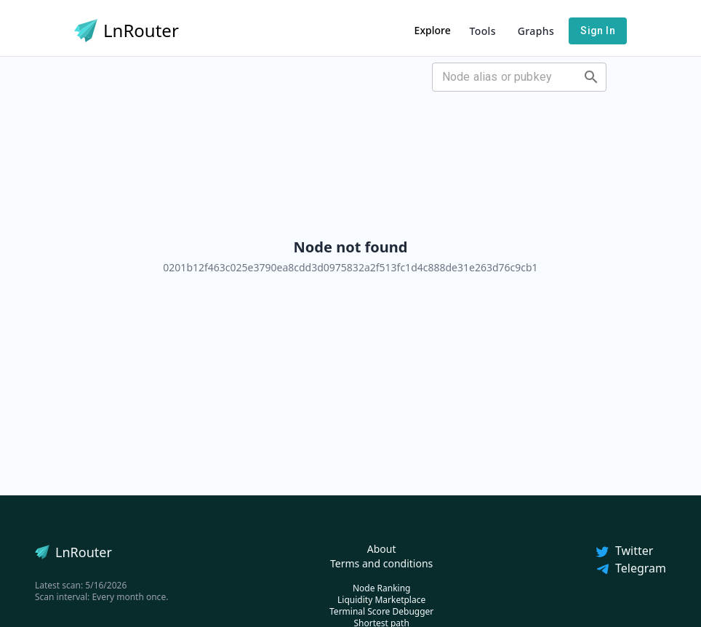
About (381, 549)
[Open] (591, 77)
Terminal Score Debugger (381, 611)
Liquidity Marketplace (381, 600)
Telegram (630, 568)
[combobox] (507, 77)
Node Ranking (382, 588)
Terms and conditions (381, 563)
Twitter (624, 551)
